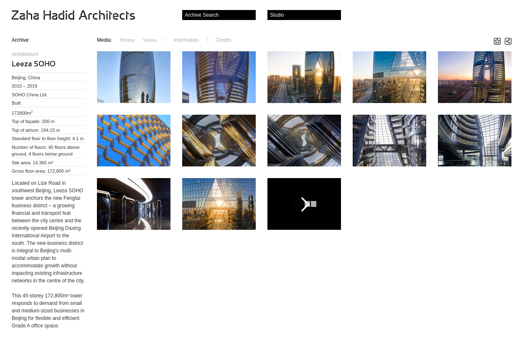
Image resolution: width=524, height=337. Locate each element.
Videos (150, 40)
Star (497, 41)
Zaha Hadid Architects (80, 16)
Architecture (25, 54)
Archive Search (202, 15)
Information (186, 40)
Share (508, 41)
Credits (223, 40)
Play (304, 204)
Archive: (21, 40)
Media (104, 40)
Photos (127, 40)
